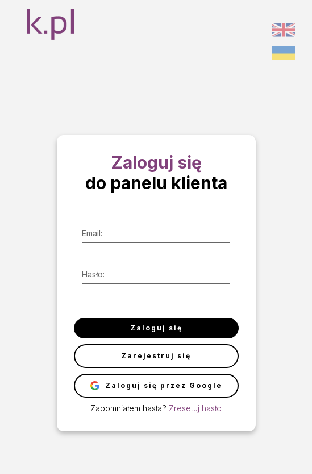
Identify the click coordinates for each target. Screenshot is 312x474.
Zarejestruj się (156, 356)
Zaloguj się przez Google (156, 385)
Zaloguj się (156, 328)
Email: (92, 233)
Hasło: (93, 274)
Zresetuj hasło (195, 408)
